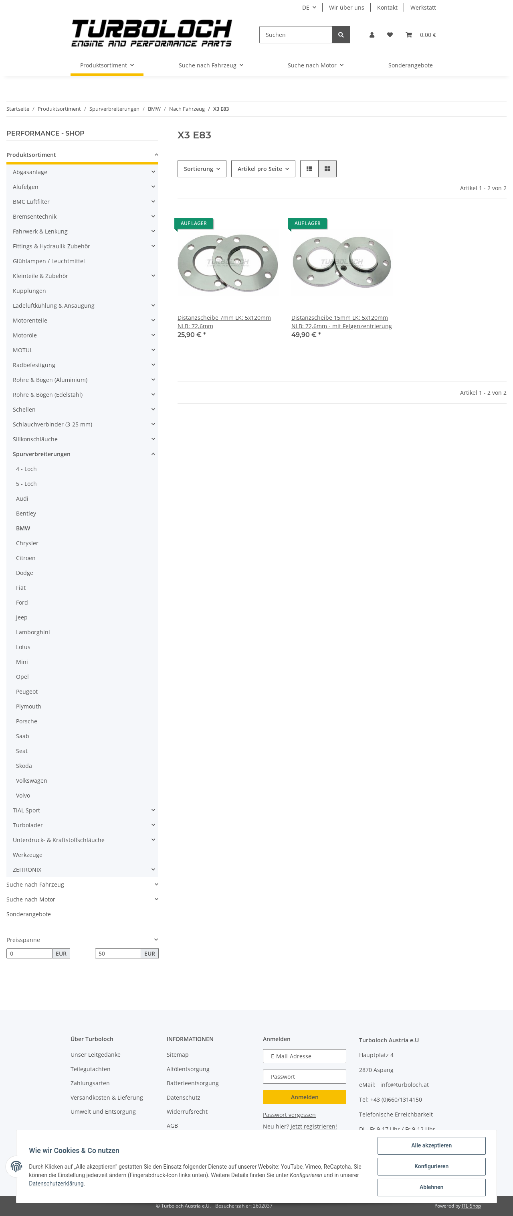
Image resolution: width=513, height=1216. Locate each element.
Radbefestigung (34, 365)
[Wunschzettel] (390, 35)
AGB (172, 1125)
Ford (22, 602)
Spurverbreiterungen (42, 454)
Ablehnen (431, 1187)
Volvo (23, 795)
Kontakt (387, 7)
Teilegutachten (91, 1069)
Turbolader (28, 825)
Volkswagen (31, 780)
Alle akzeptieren (431, 1146)
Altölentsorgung (188, 1069)
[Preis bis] (118, 953)
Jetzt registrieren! (314, 1126)
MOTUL (22, 350)
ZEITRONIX (27, 869)
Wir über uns (346, 7)
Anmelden (305, 1097)
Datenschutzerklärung (56, 1183)
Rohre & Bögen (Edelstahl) (48, 394)
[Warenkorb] (420, 35)
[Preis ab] (29, 953)
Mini (22, 662)
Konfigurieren (431, 1166)
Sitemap (178, 1054)
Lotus (23, 647)
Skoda (24, 765)
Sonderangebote (28, 914)
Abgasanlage (30, 172)
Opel (22, 676)
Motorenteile (30, 320)
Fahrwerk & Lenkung (40, 231)
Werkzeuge (27, 855)
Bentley (26, 513)
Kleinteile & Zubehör (40, 276)
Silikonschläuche (35, 439)
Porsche (26, 721)
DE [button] (305, 7)
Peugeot (27, 691)
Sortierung (198, 169)
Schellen (24, 409)
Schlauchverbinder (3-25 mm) (52, 424)
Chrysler (27, 543)
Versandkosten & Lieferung (107, 1097)
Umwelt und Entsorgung (103, 1111)
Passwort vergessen (289, 1115)
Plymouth (28, 706)
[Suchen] (295, 34)
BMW (23, 528)
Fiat (21, 587)
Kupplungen (29, 290)
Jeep (22, 617)
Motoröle (25, 335)
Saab (22, 736)
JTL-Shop (471, 1205)
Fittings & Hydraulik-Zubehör (51, 246)
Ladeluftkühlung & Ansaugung (54, 305)
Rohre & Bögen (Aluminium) (50, 380)
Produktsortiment (31, 154)
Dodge (24, 573)
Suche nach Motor (30, 899)
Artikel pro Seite (260, 169)
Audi (22, 498)
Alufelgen (25, 187)
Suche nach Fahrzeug (35, 884)
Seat (22, 751)
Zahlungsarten (90, 1083)
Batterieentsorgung (193, 1083)
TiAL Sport (26, 810)
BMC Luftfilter (31, 201)
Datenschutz (183, 1097)
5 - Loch (26, 483)
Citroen (26, 558)
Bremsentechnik (35, 216)
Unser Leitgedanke (96, 1054)
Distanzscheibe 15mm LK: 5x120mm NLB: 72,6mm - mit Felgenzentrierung (341, 322)
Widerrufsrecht (187, 1111)
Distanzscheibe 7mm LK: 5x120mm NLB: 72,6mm (224, 322)
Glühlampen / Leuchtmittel (49, 261)
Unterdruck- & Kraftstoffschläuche (59, 840)
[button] (372, 35)
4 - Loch (26, 469)
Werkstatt (423, 7)
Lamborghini (33, 632)
